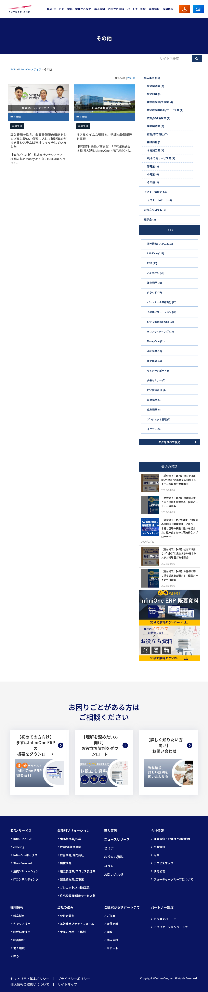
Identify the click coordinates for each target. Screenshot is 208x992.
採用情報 (168, 9)
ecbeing (18, 847)
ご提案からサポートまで (122, 907)
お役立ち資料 (116, 9)
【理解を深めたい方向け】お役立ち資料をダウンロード (100, 745)
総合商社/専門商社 (72, 855)
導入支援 (112, 940)
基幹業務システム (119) (160, 243)
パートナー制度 (136, 9)
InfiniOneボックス (25, 855)
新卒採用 (19, 916)
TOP (13, 69)
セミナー (110, 848)
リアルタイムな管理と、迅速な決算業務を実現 (104, 136)
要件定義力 (67, 916)
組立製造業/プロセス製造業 (77, 871)
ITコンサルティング (25, 879)
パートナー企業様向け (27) (162, 302)
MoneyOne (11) (156, 341)
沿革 (156, 855)
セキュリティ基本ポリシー (29, 978)
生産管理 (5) (153, 409)
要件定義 (112, 924)
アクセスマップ (163, 863)
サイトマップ (67, 984)
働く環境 (19, 948)
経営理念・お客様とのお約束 (172, 839)
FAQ (16, 956)
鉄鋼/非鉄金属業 (70, 847)
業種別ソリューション (73, 830)
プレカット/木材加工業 (75, 887)
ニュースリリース (117, 839)
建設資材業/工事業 (72, 879)
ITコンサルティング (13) (160, 331)
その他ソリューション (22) (162, 312)
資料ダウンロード (185, 9)
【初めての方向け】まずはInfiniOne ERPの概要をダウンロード (35, 745)
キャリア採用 (21, 924)
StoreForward (22, 863)
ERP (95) (152, 263)
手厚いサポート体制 (73, 932)
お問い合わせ (198, 9)
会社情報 (154, 9)
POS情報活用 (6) (156, 390)
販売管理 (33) (154, 282)
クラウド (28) (154, 292)
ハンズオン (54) (155, 273)
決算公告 (159, 871)
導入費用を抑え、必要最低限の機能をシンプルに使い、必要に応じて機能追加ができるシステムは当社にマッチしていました (38, 140)
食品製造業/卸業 (70, 839)
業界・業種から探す (79, 9)
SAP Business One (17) (160, 321)
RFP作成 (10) (154, 360)
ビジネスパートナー (166, 919)
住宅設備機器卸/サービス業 (77, 896)
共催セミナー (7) (156, 380)
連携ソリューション (26, 871)
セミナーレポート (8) (158, 370)
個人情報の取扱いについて (29, 984)
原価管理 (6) (153, 400)
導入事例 (99, 9)
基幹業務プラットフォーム (77, 924)
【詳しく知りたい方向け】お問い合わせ (164, 745)
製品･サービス (55, 9)
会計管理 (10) (154, 351)
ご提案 (111, 916)
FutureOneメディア (29, 69)
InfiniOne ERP (22, 839)
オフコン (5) (153, 429)
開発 (110, 932)
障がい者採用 (21, 932)
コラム (109, 865)
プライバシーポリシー (73, 978)
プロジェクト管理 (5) (158, 419)
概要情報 (159, 847)
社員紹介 (19, 940)
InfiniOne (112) (155, 253)
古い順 (131, 78)
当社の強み (65, 907)
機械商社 (66, 863)
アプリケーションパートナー (172, 927)
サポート (112, 948)
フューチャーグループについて (173, 879)
